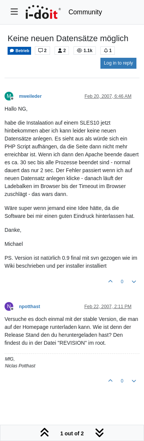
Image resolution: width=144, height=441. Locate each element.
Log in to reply (118, 63)
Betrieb (19, 50)
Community (85, 12)
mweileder (30, 96)
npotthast (29, 306)
